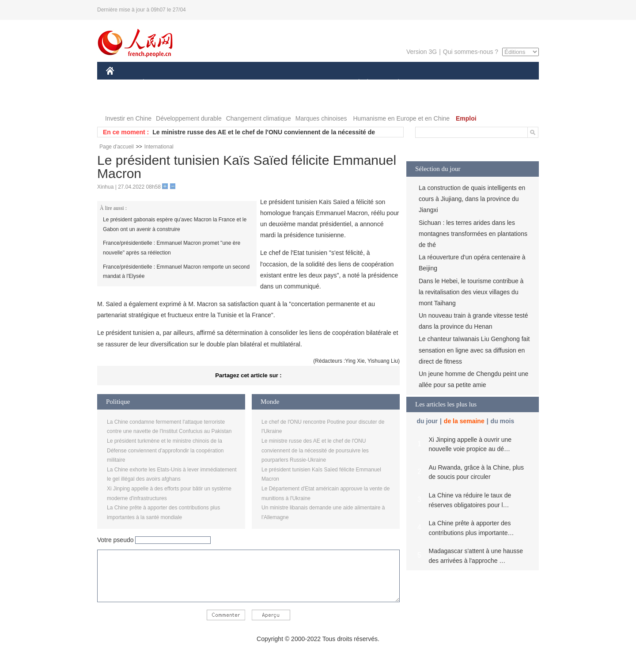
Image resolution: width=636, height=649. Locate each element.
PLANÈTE (393, 83)
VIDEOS (160, 101)
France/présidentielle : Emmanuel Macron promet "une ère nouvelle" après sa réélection (171, 248)
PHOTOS (124, 101)
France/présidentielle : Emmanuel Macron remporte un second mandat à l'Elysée (176, 272)
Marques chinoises (321, 118)
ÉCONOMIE (159, 83)
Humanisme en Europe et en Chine (401, 118)
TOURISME (467, 83)
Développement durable (189, 118)
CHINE (121, 83)
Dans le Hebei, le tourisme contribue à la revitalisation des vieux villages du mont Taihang (471, 292)
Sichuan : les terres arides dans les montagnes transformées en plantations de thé (473, 233)
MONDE (200, 83)
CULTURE (315, 83)
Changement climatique (258, 118)
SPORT (429, 83)
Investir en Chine (128, 118)
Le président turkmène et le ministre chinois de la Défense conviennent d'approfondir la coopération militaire (165, 450)
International (159, 147)
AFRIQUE (237, 83)
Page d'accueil (116, 147)
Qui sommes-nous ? (470, 51)
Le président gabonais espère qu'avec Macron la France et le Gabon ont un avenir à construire (174, 224)
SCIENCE (276, 83)
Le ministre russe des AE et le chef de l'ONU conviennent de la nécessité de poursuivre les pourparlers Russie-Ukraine (315, 450)
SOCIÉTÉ (354, 83)
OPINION (508, 83)
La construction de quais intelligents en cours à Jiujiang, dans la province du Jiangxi (472, 198)
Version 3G (421, 51)
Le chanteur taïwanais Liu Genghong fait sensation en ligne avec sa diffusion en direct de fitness (474, 349)
